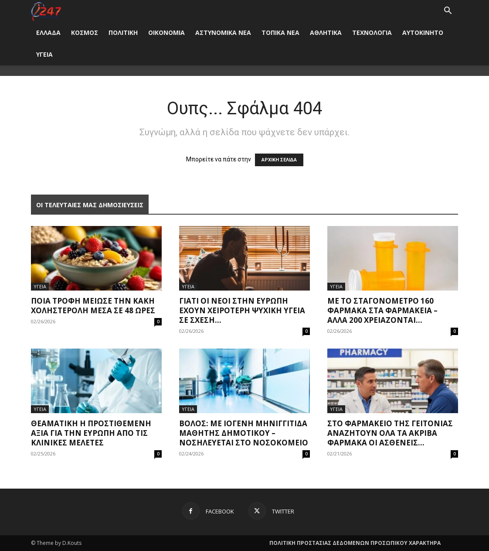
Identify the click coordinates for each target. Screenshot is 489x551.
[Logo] (46, 11)
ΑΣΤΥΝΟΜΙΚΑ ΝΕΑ (223, 32)
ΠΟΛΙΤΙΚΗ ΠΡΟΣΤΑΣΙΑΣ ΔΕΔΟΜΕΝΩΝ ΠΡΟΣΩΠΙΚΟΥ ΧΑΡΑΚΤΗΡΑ (355, 543)
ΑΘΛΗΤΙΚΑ (326, 32)
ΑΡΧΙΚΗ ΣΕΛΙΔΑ (279, 160)
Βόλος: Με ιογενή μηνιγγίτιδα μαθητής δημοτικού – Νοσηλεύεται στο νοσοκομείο (243, 433)
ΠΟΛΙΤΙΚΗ (123, 32)
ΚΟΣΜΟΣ (84, 32)
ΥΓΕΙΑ (44, 54)
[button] (447, 11)
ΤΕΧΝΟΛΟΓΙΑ (372, 32)
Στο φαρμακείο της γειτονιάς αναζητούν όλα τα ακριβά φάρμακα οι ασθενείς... (390, 433)
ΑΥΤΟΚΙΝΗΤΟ (422, 32)
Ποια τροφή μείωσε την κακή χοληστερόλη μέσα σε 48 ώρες (93, 305)
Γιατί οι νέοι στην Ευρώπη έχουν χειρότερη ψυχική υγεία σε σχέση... (242, 310)
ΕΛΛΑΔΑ (48, 32)
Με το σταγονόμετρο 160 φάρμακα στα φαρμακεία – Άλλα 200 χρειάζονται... (382, 310)
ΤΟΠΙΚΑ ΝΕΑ (280, 32)
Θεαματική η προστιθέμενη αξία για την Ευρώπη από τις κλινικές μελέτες (91, 433)
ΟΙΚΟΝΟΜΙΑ (166, 32)
